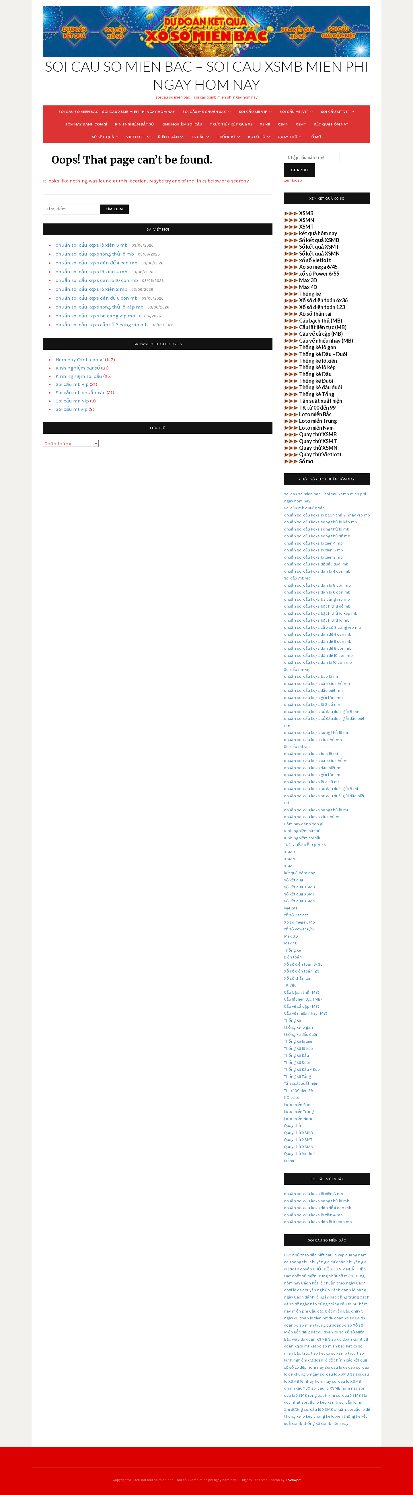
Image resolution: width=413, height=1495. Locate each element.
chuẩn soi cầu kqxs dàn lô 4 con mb (317, 571)
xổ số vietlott (315, 260)
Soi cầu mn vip (294, 111)
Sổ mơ (315, 137)
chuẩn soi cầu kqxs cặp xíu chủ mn (317, 683)
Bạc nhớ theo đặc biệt (304, 1255)
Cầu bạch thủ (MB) (320, 320)
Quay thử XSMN (318, 448)
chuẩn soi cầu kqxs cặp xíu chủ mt (316, 760)
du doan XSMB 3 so (318, 1339)
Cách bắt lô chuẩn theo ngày (328, 1283)
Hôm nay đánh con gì (86, 124)
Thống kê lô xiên (318, 360)
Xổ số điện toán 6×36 (303, 964)
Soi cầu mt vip (335, 111)
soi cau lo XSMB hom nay (334, 1388)
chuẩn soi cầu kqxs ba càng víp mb (95, 316)
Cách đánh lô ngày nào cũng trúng (326, 1297)
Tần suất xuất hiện (320, 401)
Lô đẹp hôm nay (309, 1367)
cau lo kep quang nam (346, 1255)
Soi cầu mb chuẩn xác (204, 111)
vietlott (135, 137)
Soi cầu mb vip (253, 111)
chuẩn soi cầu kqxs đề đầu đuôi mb (316, 564)
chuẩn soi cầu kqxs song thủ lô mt (316, 810)
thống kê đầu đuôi (300, 1034)
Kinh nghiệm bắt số (134, 124)
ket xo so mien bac (327, 1346)
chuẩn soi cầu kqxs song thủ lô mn (316, 732)
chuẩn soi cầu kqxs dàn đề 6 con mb (97, 298)
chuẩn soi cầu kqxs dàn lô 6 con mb (317, 592)
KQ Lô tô (257, 137)
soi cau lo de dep (340, 1367)
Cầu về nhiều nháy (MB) (326, 340)
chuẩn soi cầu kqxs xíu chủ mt (312, 816)
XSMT (301, 124)
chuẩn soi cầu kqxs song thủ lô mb (95, 254)
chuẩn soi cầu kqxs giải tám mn (313, 697)
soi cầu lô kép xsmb (319, 1402)
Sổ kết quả (103, 137)
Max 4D (308, 287)
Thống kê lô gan (317, 347)
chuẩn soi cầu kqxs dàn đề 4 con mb (96, 263)
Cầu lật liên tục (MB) (322, 327)
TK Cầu (198, 137)
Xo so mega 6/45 (318, 267)
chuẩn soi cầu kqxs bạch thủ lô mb (317, 620)
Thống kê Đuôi (316, 381)
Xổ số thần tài (315, 314)
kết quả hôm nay (331, 124)
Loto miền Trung (318, 421)
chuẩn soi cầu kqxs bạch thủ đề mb (317, 606)
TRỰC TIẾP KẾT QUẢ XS (231, 124)
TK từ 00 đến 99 (317, 407)
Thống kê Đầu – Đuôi (323, 354)
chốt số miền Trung (310, 1276)
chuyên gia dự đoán (327, 1262)
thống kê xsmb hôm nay (325, 1423)
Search (299, 170)
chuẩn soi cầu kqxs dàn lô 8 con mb (317, 585)
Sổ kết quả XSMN (319, 253)
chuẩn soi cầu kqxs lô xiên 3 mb (92, 245)
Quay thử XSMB (318, 434)
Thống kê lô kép (317, 367)
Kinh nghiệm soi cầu (181, 124)
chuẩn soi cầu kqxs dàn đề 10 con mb (318, 655)
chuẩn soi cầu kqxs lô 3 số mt (311, 781)
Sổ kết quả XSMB (319, 240)
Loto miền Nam (316, 428)
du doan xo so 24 (344, 1318)
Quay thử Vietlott (320, 454)
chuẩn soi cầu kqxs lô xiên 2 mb (91, 289)
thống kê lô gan (298, 1027)
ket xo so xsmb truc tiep (341, 1353)
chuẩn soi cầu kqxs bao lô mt (311, 753)
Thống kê (226, 137)
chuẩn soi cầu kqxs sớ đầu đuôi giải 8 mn (321, 711)
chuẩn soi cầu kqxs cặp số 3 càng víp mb (102, 324)
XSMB (265, 124)
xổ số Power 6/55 (319, 273)
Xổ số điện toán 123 (322, 307)
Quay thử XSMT (318, 441)
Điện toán (168, 137)
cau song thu (296, 1262)
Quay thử (287, 137)
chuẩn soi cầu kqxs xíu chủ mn (313, 739)
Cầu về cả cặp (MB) (321, 334)
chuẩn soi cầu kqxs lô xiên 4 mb (91, 271)
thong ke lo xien (328, 1416)
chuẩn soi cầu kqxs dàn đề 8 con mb (318, 648)
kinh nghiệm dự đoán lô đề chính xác (318, 1360)
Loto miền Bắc (315, 414)
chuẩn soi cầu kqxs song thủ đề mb (317, 536)
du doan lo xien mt (311, 1318)
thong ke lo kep (298, 1416)
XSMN (283, 124)
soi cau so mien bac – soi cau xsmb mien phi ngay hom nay (117, 111)
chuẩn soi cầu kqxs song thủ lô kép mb (99, 307)
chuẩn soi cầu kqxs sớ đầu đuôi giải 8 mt (321, 788)
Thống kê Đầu (315, 374)
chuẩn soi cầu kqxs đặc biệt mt (313, 767)
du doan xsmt (350, 1339)
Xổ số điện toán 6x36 (323, 300)
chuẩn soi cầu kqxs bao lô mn (311, 676)
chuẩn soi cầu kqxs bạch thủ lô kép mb (320, 613)
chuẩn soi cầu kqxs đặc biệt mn (313, 690)
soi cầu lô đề (358, 1409)
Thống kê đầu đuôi (320, 387)
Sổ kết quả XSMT (319, 246)
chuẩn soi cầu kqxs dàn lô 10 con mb (97, 280)
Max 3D (308, 280)
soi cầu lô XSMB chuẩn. (325, 1409)
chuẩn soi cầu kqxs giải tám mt (313, 774)
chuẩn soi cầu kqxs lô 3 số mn (312, 704)
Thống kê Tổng (316, 394)
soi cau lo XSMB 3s (337, 1374)
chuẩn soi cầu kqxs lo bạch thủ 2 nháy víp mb (327, 515)
